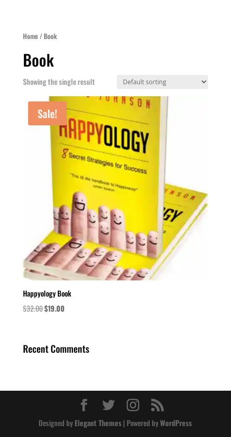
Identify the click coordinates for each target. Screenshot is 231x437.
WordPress (176, 422)
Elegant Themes (98, 422)
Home (30, 36)
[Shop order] (162, 82)
